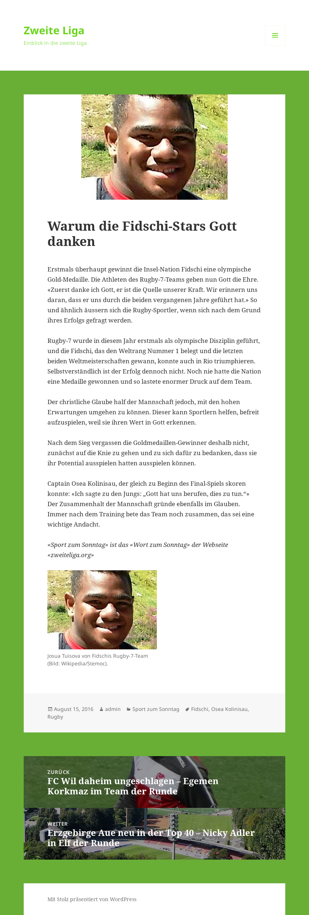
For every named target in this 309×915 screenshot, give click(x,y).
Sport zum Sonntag (155, 708)
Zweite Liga (54, 30)
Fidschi (199, 708)
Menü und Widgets (275, 45)
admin (113, 708)
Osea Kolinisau (229, 708)
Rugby (55, 716)
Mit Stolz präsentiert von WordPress (91, 899)
